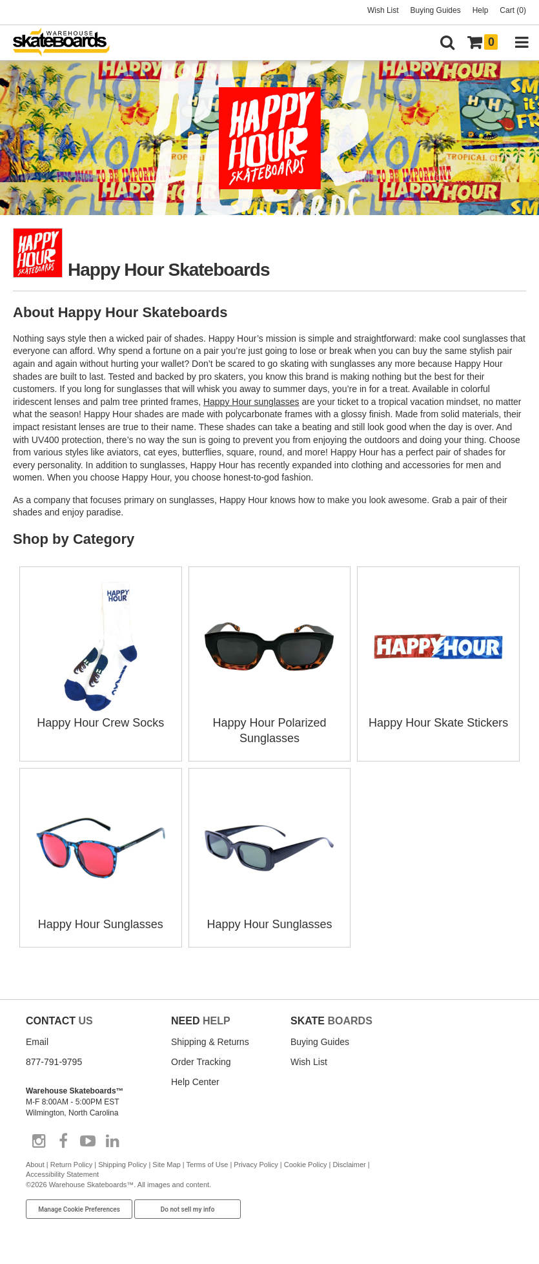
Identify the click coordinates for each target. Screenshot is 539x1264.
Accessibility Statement (62, 1174)
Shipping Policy (122, 1164)
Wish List (383, 10)
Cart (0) (513, 10)
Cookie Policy (305, 1164)
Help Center (195, 1082)
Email (37, 1042)
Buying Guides (436, 10)
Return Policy (71, 1164)
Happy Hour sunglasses (251, 402)
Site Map (166, 1164)
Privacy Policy (256, 1164)
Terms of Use (208, 1164)
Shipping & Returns (210, 1042)
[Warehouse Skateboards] (68, 42)
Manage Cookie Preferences (79, 1209)
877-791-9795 (54, 1062)
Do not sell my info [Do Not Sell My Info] (188, 1209)
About (35, 1164)
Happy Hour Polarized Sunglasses (269, 723)
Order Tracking (201, 1062)
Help (481, 10)
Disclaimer (348, 1164)
